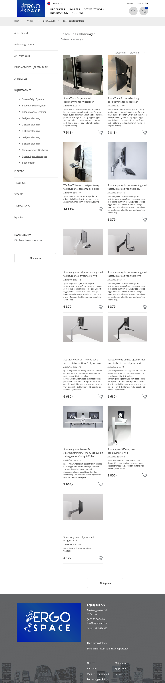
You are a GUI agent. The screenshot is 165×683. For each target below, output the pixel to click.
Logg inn (129, 3)
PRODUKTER (57, 9)
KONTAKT (77, 13)
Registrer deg (142, 3)
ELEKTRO (19, 171)
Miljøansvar (121, 663)
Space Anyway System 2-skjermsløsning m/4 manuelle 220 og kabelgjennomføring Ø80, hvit (83, 453)
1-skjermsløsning (31, 118)
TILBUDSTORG (22, 205)
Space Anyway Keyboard (35, 150)
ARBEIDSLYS (20, 78)
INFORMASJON (59, 13)
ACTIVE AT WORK (94, 9)
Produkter (31, 21)
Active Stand (21, 33)
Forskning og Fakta (97, 679)
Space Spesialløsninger (73, 21)
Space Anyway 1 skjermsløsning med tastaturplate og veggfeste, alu (127, 187)
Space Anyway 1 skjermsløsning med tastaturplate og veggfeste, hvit (83, 274)
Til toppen (105, 583)
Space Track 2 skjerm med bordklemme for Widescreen (78, 100)
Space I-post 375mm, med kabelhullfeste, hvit (122, 451)
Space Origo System (33, 99)
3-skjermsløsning (31, 131)
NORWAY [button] (55, 3)
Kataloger (92, 668)
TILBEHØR (19, 182)
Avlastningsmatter (24, 44)
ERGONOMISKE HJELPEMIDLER (31, 67)
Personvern (121, 674)
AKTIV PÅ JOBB (22, 55)
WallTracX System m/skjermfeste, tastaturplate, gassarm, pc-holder (81, 187)
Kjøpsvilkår (121, 668)
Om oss (91, 663)
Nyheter (18, 217)
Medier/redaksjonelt (98, 674)
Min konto (35, 258)
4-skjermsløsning (31, 137)
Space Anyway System (34, 105)
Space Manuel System (34, 112)
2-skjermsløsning (31, 124)
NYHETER (74, 9)
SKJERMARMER (49, 21)
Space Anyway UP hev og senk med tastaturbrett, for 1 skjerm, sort (127, 361)
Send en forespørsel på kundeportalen (107, 648)
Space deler (28, 162)
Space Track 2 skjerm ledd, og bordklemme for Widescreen (123, 100)
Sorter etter (120, 52)
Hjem (16, 21)
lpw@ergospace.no (97, 623)
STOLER (18, 194)
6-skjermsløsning (31, 143)
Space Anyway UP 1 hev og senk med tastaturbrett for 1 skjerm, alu (82, 361)
